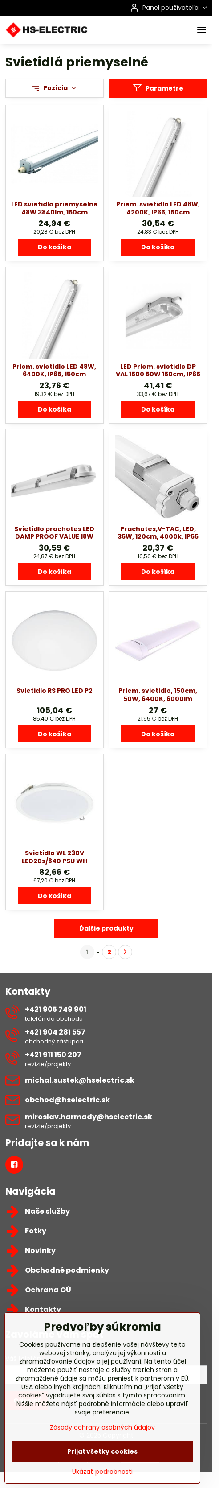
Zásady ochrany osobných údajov (102, 1447)
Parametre (158, 88)
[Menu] (201, 30)
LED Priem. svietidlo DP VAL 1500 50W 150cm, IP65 (158, 370)
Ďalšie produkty (106, 928)
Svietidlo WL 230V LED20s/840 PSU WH (54, 857)
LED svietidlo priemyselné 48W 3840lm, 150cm (54, 208)
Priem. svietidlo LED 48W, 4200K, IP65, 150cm (158, 208)
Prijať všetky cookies (102, 1471)
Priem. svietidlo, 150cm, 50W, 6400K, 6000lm (157, 694)
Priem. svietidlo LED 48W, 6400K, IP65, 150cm (54, 370)
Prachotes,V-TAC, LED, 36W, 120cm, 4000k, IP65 (158, 532)
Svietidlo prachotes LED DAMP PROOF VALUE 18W (54, 532)
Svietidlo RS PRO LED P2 (54, 690)
